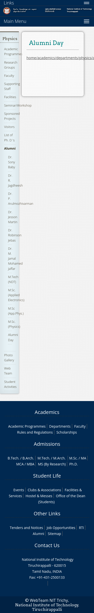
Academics (47, 412)
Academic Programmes (13, 51)
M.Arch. (59, 458)
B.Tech (13, 458)
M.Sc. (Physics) (14, 324)
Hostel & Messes (39, 495)
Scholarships (66, 432)
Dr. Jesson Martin (12, 217)
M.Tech (43, 458)
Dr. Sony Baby (11, 162)
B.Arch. (28, 458)
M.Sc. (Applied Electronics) (16, 295)
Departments (59, 426)
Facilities (10, 97)
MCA (20, 464)
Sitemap (54, 533)
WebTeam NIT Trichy (49, 600)
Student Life (47, 475)
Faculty (9, 75)
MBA (30, 464)
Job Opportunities (61, 527)
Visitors (9, 126)
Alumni (10, 148)
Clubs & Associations (44, 490)
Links (9, 2)
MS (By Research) (52, 464)
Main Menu (15, 21)
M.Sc (73, 458)
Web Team (8, 370)
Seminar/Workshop (18, 105)
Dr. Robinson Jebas (14, 235)
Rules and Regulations (35, 432)
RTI (81, 527)
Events (18, 490)
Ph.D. (73, 464)
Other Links (47, 513)
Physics (9, 38)
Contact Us (47, 545)
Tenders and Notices (26, 527)
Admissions (47, 444)
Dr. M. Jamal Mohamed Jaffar (15, 258)
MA (83, 458)
